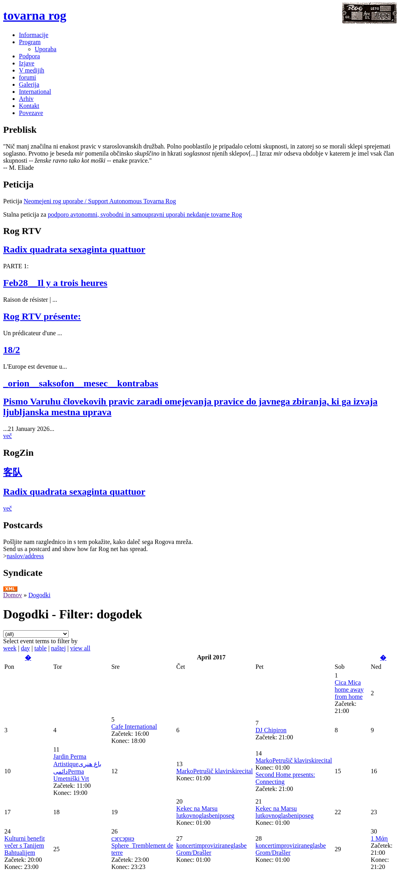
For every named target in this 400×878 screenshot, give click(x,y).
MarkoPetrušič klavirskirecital (214, 771)
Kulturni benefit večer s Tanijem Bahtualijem (24, 845)
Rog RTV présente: (42, 316)
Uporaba (45, 49)
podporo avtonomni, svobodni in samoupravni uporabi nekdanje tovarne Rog (145, 214)
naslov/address (25, 556)
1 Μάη (379, 838)
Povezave (31, 113)
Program (30, 42)
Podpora (29, 56)
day (25, 648)
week (10, 648)
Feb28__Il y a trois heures (55, 283)
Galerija (29, 84)
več (7, 436)
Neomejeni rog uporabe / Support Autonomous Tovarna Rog (100, 201)
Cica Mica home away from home (349, 689)
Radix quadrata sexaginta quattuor (74, 249)
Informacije (33, 35)
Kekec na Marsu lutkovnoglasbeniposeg (205, 812)
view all (80, 648)
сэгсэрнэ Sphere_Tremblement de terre (142, 845)
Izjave (26, 63)
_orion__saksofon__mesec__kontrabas (80, 383)
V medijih (31, 70)
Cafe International (134, 726)
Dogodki (39, 595)
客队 (12, 472)
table (40, 648)
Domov (12, 595)
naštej (58, 648)
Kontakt (29, 105)
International (35, 91)
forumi (27, 77)
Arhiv (26, 98)
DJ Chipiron (271, 730)
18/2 (11, 350)
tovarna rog (34, 15)
